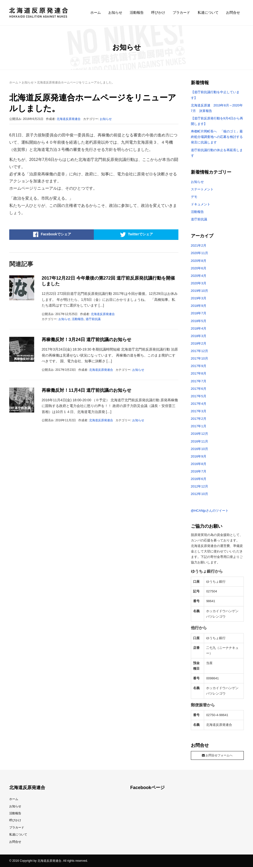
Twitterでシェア (136, 234)
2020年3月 (198, 283)
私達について (208, 12)
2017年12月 (199, 351)
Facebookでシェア (51, 234)
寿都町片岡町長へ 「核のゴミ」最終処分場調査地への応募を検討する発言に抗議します (217, 136)
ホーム (95, 12)
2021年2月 (198, 245)
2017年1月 (198, 426)
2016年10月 (199, 449)
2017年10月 (199, 358)
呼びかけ (158, 12)
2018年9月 (198, 306)
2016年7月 (198, 471)
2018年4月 (198, 328)
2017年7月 (198, 381)
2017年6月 (198, 389)
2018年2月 (198, 343)
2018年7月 (198, 313)
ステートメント (202, 189)
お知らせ (115, 12)
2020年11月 (199, 253)
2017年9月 (198, 366)
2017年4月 (198, 404)
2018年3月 (198, 336)
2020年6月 (198, 268)
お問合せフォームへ (217, 755)
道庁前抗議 (93, 319)
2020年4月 (198, 276)
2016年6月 (198, 479)
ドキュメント (200, 204)
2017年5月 (198, 396)
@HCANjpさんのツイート (210, 510)
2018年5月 (198, 321)
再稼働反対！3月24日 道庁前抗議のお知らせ (86, 339)
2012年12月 (199, 486)
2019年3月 (198, 298)
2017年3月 (198, 411)
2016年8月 (198, 464)
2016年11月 (199, 441)
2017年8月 (198, 373)
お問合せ (233, 12)
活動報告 (137, 12)
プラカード (181, 12)
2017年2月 (198, 419)
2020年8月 (198, 261)
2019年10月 (199, 291)
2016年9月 (198, 456)
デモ (194, 197)
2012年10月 (199, 494)
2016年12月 (199, 433)
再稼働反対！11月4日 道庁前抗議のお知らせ (86, 390)
